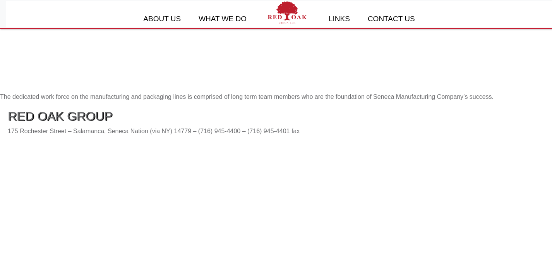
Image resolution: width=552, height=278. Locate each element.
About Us (162, 19)
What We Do (223, 19)
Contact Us (391, 19)
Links (339, 19)
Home (287, 12)
